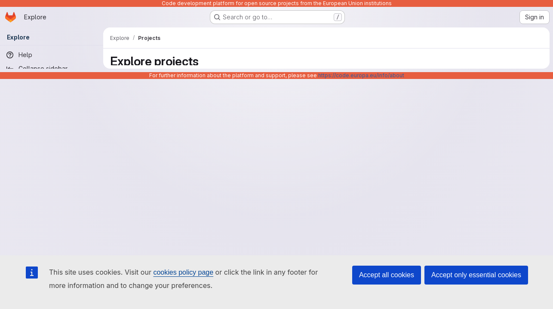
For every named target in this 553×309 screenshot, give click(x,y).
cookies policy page (183, 272)
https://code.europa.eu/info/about (361, 75)
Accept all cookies (386, 275)
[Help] (51, 55)
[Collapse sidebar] (51, 69)
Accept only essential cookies (476, 275)
